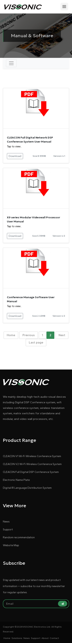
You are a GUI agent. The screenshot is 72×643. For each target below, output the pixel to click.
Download (15, 156)
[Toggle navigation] (11, 63)
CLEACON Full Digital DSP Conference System (31, 472)
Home (11, 335)
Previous (28, 335)
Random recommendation (19, 537)
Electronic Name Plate (16, 480)
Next (62, 335)
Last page (36, 342)
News (6, 521)
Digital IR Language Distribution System (27, 487)
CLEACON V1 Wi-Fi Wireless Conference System (32, 456)
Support (8, 529)
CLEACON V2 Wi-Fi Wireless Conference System (32, 464)
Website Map (11, 545)
